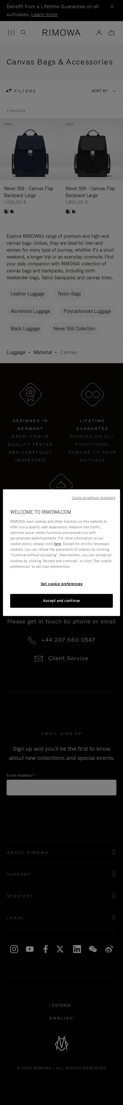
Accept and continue (61, 600)
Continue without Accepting (93, 497)
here (57, 543)
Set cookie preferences (62, 583)
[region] (61, 552)
